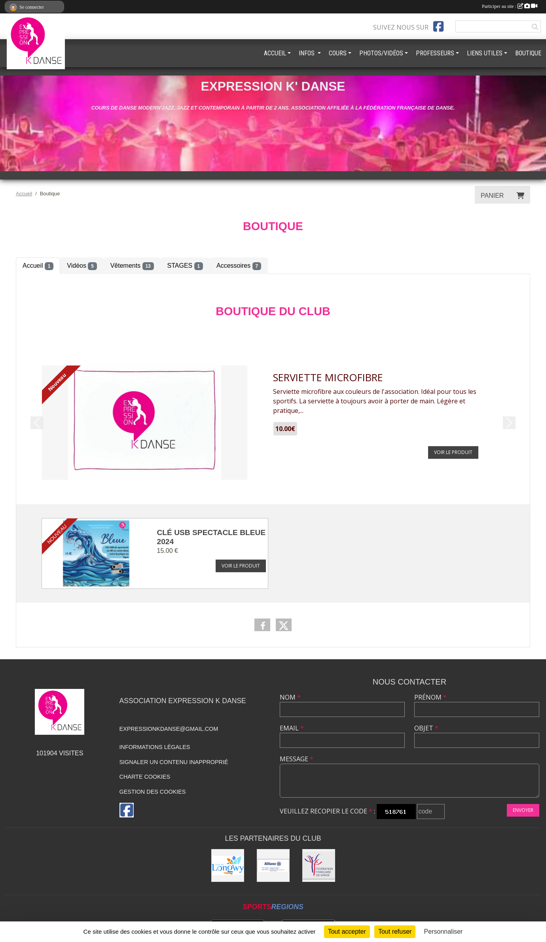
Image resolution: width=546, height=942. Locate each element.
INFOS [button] (307, 53)
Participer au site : (509, 6)
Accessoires (238, 266)
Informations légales (154, 747)
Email (292, 728)
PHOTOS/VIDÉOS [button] (381, 53)
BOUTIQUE (528, 53)
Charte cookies (144, 777)
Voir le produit (241, 565)
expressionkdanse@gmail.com (168, 729)
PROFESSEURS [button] (435, 53)
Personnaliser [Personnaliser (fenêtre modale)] (443, 931)
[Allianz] (273, 865)
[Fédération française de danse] (318, 865)
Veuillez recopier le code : (327, 811)
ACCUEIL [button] (275, 53)
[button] (36, 422)
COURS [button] (338, 53)
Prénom (430, 697)
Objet (426, 728)
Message (296, 759)
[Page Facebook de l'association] (438, 26)
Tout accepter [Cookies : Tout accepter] (347, 931)
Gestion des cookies (152, 792)
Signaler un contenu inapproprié (173, 762)
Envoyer (523, 810)
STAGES (185, 266)
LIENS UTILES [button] (484, 53)
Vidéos (82, 266)
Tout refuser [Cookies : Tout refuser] (394, 931)
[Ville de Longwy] (227, 865)
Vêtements (132, 266)
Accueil (38, 266)
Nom (290, 697)
